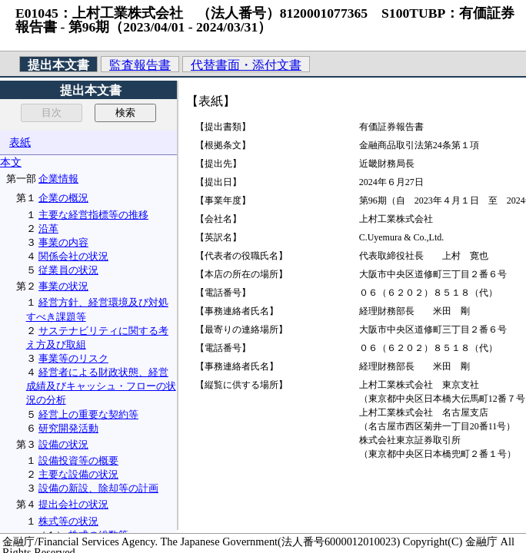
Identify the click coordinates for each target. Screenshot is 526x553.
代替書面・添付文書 (246, 64)
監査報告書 (140, 64)
